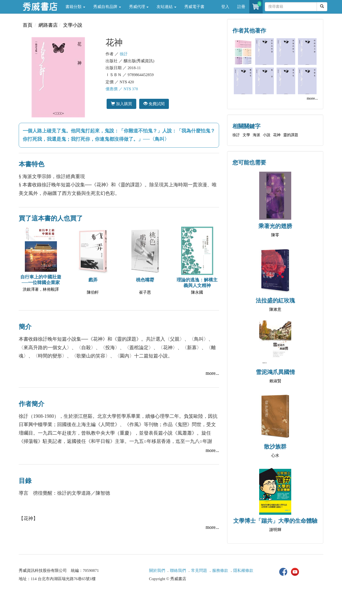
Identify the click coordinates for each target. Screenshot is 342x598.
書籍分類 (75, 7)
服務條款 (220, 570)
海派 (256, 135)
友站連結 (166, 7)
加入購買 (121, 103)
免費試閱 (154, 103)
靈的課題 (290, 135)
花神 (277, 135)
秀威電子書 (194, 7)
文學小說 (72, 25)
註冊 (241, 7)
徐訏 (124, 54)
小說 (266, 135)
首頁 (27, 25)
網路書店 (48, 25)
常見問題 (199, 570)
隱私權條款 (243, 570)
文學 (246, 135)
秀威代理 (139, 7)
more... (212, 373)
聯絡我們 (178, 570)
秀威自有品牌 (107, 7)
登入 (225, 7)
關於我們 (157, 570)
